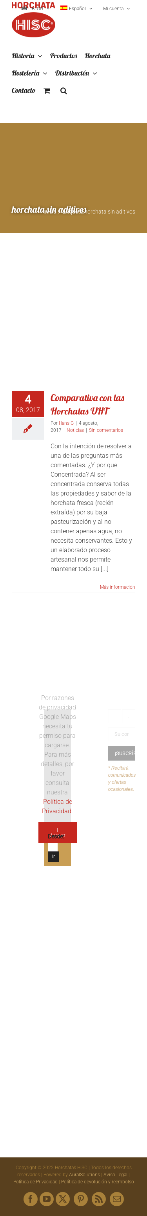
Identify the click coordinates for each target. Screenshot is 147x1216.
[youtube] (47, 1199)
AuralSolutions (84, 1174)
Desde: (56, 836)
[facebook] (31, 1199)
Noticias (75, 430)
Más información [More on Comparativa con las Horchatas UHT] (117, 587)
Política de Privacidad (35, 1182)
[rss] (99, 1199)
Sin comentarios (106, 430)
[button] (63, 90)
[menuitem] (76, 8)
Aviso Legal (115, 1174)
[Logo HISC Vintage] (25, 716)
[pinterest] (81, 1199)
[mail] (117, 1199)
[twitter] (63, 1199)
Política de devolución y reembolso (97, 1182)
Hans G (66, 423)
